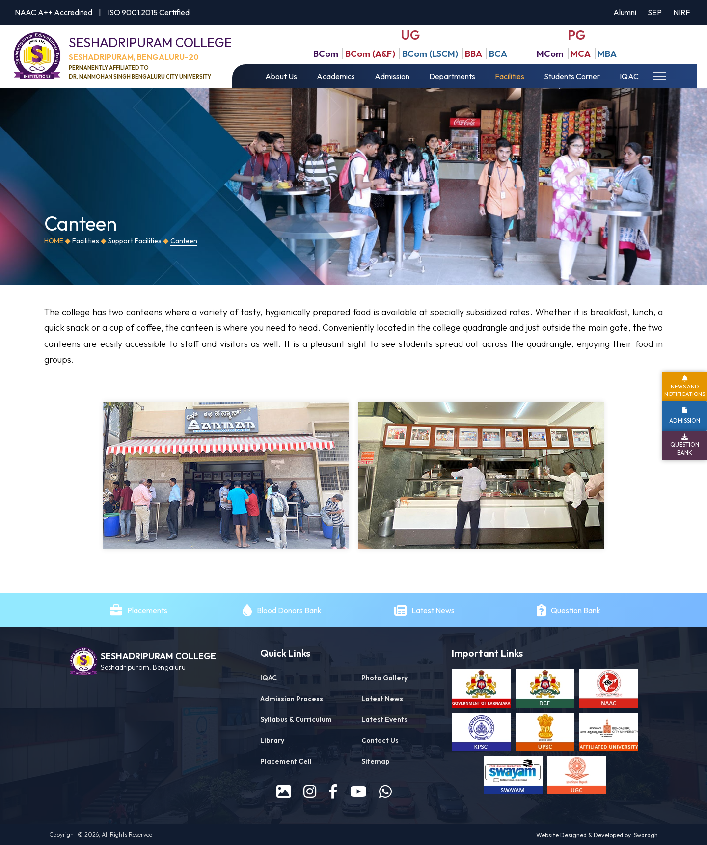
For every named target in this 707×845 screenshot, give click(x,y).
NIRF (681, 12)
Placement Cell (286, 761)
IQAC (629, 76)
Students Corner (572, 76)
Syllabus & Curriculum (296, 719)
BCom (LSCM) (430, 53)
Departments (452, 76)
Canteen (183, 241)
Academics (336, 76)
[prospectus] (283, 791)
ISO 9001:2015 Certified (149, 12)
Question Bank (575, 610)
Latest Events (384, 719)
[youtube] (358, 791)
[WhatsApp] (385, 791)
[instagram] (309, 791)
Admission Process (291, 698)
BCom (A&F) (370, 53)
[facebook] (333, 791)
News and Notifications (684, 390)
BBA (473, 53)
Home (53, 241)
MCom (550, 53)
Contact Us (380, 740)
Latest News (433, 610)
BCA (498, 53)
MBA (607, 53)
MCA (581, 53)
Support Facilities (135, 241)
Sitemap (375, 761)
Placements (147, 610)
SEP (655, 12)
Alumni (624, 12)
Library (272, 740)
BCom (325, 53)
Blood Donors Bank (289, 610)
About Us (281, 76)
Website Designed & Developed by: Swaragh (597, 835)
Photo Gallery (384, 677)
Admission (392, 76)
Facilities (509, 76)
